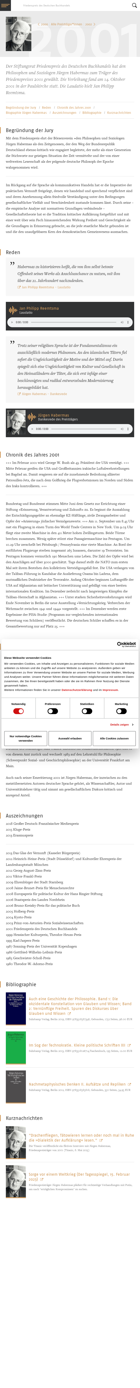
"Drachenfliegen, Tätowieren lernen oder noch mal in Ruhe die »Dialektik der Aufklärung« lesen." (81, 1137)
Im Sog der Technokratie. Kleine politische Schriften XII (77, 1045)
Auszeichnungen (64, 113)
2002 (90, 24)
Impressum (110, 689)
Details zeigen (119, 724)
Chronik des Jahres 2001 (74, 107)
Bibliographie (92, 113)
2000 (42, 24)
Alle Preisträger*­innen (66, 24)
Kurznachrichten (119, 113)
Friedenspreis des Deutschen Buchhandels (16, 5)
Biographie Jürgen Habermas (27, 113)
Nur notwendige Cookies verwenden (26, 738)
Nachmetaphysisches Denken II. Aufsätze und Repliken (78, 1084)
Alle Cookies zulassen (114, 738)
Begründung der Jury (21, 107)
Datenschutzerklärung (77, 689)
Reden (47, 107)
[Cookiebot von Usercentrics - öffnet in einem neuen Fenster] (120, 644)
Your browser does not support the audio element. (70, 322)
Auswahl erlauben (70, 738)
